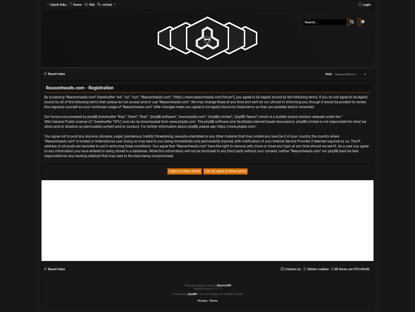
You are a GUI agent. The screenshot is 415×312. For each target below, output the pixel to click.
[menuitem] (75, 4)
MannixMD (224, 285)
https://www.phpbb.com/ (236, 127)
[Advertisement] (207, 220)
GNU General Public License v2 (68, 122)
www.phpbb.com (182, 122)
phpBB (192, 294)
